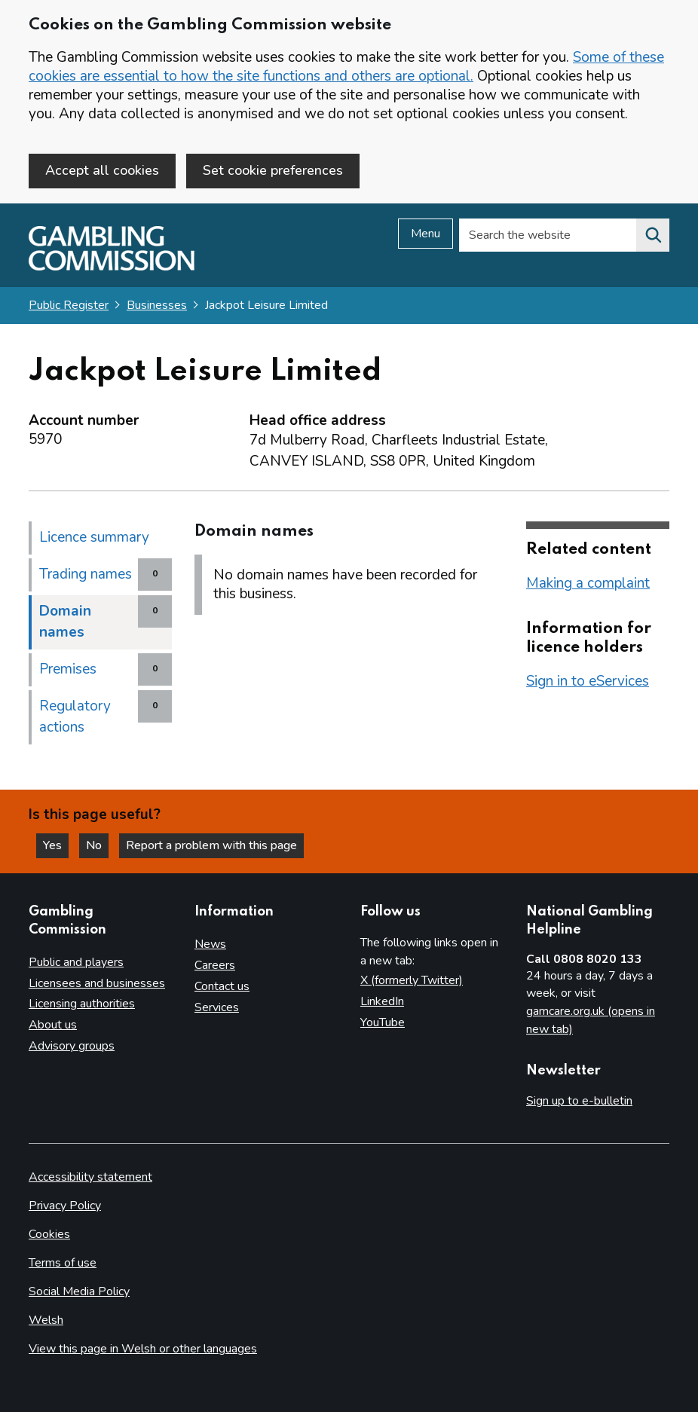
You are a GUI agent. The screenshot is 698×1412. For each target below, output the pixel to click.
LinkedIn (382, 1001)
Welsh (46, 1320)
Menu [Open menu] (425, 233)
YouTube (382, 1022)
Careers (214, 965)
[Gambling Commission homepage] (111, 266)
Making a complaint (588, 583)
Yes (56, 845)
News (210, 944)
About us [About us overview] (53, 1024)
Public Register (69, 305)
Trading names (85, 574)
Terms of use (62, 1263)
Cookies (49, 1234)
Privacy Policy (65, 1205)
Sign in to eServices (587, 681)
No (97, 845)
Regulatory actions (75, 716)
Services (216, 1007)
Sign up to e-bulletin (579, 1101)
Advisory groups (72, 1046)
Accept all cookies (102, 170)
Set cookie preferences (273, 170)
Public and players (76, 962)
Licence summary (94, 537)
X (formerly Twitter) (411, 980)
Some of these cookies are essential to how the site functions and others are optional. (346, 66)
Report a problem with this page (211, 845)
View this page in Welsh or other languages (143, 1348)
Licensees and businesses (97, 983)
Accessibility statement (90, 1177)
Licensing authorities (82, 1003)
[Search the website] (652, 235)
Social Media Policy (79, 1291)
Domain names (65, 621)
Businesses (157, 305)
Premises (67, 669)
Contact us (222, 986)
